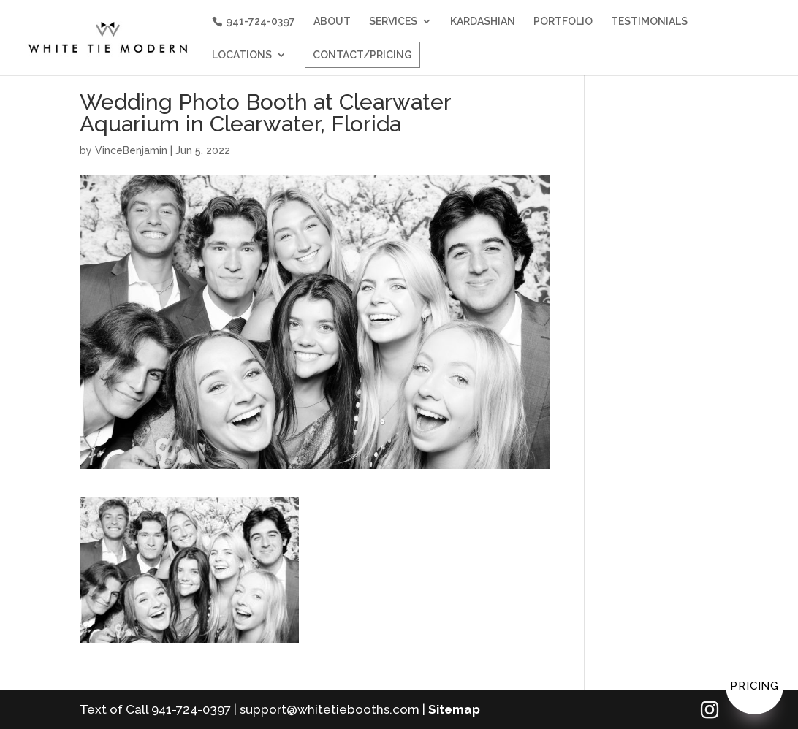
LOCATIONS (242, 55)
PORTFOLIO (563, 21)
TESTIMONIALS (649, 21)
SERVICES (393, 21)
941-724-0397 (260, 21)
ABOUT (332, 21)
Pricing (754, 685)
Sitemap (454, 709)
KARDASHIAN (482, 21)
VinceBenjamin (131, 150)
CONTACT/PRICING (362, 55)
